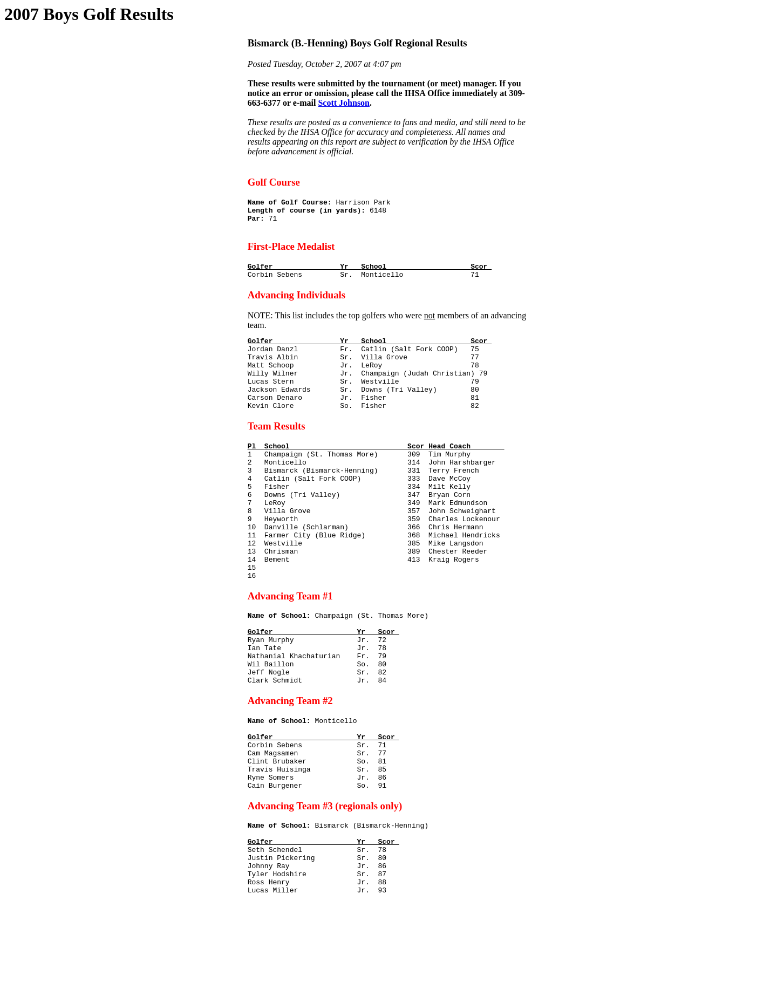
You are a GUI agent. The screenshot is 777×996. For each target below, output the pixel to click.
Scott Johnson (344, 102)
